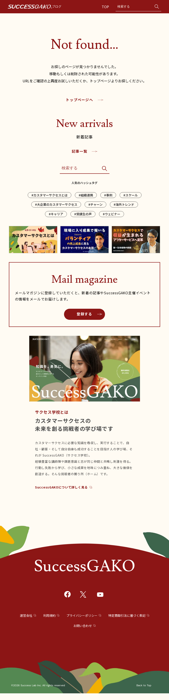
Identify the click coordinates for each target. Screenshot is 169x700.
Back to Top (143, 685)
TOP (106, 6)
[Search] (134, 6)
